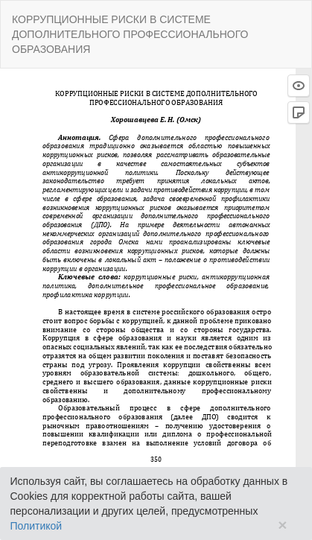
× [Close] (282, 525)
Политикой (36, 526)
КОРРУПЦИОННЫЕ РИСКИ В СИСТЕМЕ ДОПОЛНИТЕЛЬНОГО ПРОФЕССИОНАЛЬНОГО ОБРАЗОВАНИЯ (130, 34)
